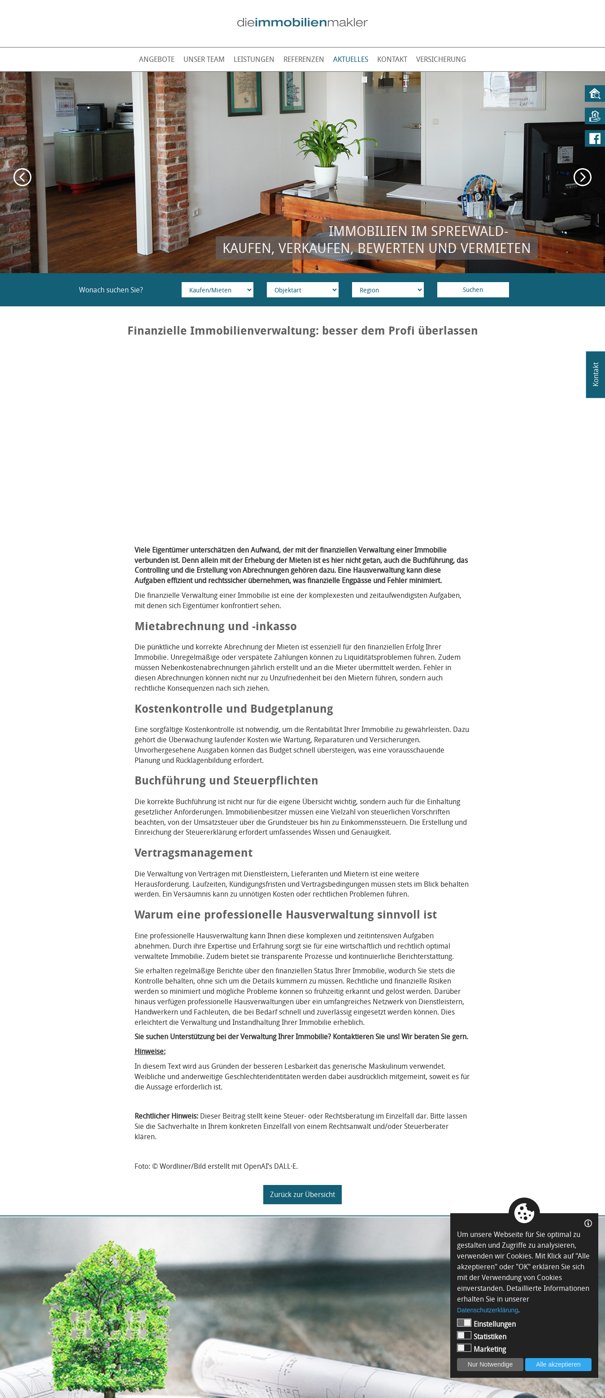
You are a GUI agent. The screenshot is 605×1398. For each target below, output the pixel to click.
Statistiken (481, 1336)
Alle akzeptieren (558, 1364)
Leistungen (254, 59)
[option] (302, 173)
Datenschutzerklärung (487, 1310)
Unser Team (204, 59)
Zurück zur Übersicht (302, 1194)
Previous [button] (22, 177)
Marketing (481, 1349)
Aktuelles (350, 59)
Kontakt (392, 59)
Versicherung (441, 59)
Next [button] (583, 177)
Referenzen (303, 59)
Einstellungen (486, 1324)
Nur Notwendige (490, 1364)
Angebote (156, 59)
